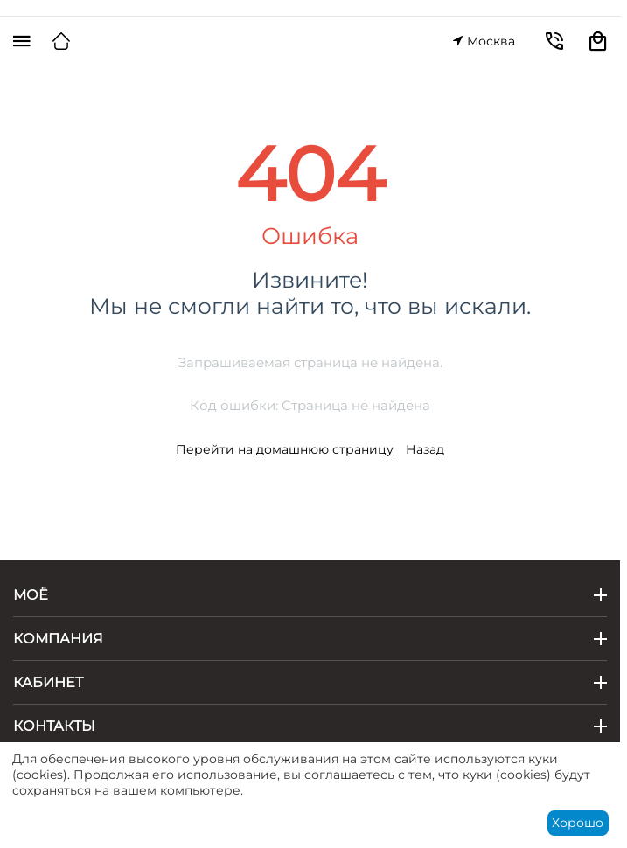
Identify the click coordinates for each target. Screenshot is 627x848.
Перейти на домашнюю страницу (285, 449)
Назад (425, 449)
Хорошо (577, 823)
